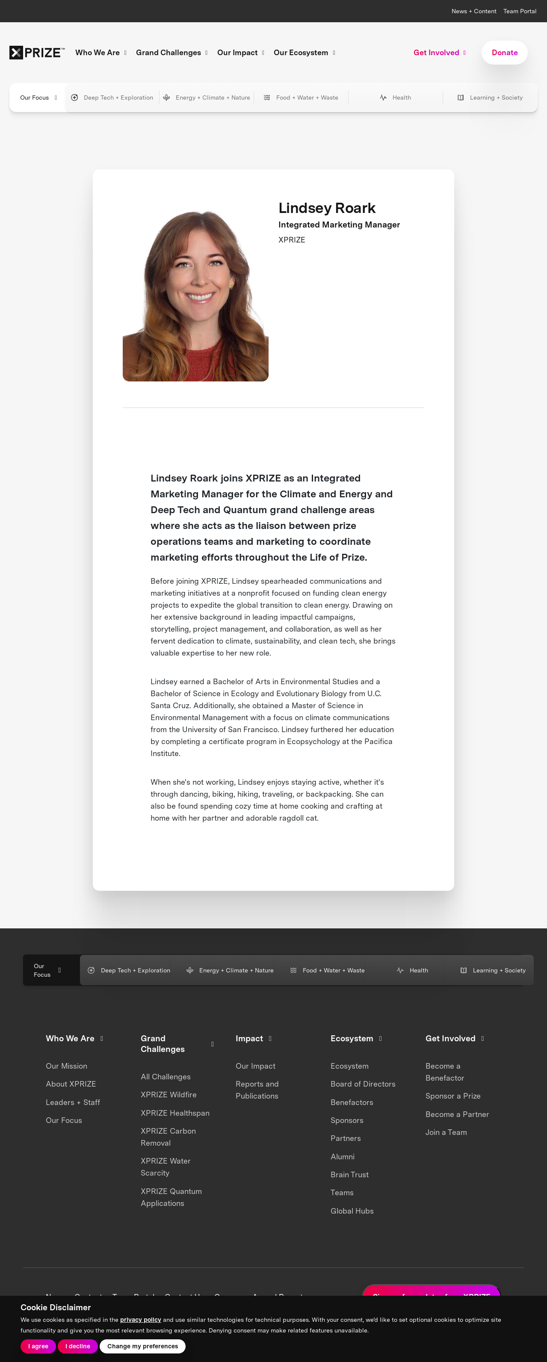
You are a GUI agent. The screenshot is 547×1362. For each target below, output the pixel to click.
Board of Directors (363, 1083)
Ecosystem (350, 1065)
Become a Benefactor (445, 1071)
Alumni (343, 1156)
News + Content (474, 11)
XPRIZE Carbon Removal (168, 1136)
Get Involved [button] (441, 52)
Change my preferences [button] (142, 1346)
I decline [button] (77, 1346)
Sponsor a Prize (453, 1095)
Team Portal (520, 11)
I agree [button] (38, 1346)
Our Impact (255, 1065)
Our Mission (66, 1065)
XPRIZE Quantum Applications (171, 1197)
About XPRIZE (71, 1083)
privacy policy (140, 1319)
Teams (342, 1192)
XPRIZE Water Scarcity (166, 1166)
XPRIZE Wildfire (169, 1094)
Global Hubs (352, 1210)
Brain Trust (350, 1174)
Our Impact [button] (242, 52)
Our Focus (64, 1120)
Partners (346, 1138)
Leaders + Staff (73, 1102)
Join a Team (446, 1132)
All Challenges (166, 1076)
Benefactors (352, 1102)
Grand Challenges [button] (173, 52)
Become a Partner (457, 1114)
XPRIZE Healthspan (175, 1112)
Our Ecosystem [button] (306, 52)
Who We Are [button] (102, 52)
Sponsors (347, 1120)
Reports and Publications (257, 1089)
